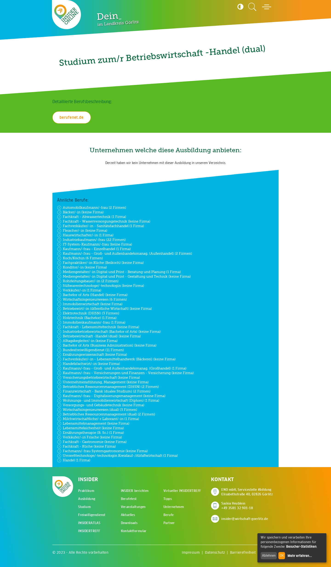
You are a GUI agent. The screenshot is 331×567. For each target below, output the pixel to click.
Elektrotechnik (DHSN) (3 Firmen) (88, 313)
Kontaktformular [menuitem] (134, 531)
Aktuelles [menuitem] (128, 515)
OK (282, 555)
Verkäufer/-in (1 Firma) (79, 290)
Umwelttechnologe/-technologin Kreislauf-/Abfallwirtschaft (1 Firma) (117, 455)
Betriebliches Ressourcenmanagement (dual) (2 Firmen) (106, 414)
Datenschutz (215, 552)
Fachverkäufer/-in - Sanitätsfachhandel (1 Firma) (100, 226)
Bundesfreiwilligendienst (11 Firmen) (90, 350)
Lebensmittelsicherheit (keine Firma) (90, 428)
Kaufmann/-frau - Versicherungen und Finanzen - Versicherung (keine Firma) (125, 373)
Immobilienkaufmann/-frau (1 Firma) (91, 322)
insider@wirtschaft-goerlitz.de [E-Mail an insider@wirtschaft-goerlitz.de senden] (244, 519)
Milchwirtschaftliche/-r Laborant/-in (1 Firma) (98, 419)
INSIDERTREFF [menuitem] (89, 531)
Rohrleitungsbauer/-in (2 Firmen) (88, 281)
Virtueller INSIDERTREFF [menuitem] (182, 491)
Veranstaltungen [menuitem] (133, 507)
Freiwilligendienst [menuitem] (92, 515)
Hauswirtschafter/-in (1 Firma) (85, 235)
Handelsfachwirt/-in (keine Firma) (88, 363)
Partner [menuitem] (169, 523)
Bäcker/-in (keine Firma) (80, 212)
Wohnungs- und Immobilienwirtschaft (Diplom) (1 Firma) (108, 400)
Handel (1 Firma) (73, 460)
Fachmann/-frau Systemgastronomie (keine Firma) (102, 451)
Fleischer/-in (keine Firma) (82, 230)
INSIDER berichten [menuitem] (135, 491)
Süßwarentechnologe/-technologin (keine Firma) (100, 285)
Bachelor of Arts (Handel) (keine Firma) (92, 295)
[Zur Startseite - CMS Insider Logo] (66, 14)
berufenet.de (72, 117)
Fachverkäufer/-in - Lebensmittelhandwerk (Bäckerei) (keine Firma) (116, 359)
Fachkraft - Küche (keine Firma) (86, 446)
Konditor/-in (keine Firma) (82, 267)
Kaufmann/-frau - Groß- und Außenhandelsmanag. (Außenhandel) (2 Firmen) (124, 253)
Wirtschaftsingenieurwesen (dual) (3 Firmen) (97, 409)
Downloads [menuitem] (129, 523)
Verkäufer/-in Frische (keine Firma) (89, 437)
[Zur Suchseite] (252, 7)
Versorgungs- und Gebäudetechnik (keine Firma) (100, 405)
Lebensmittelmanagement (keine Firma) (93, 423)
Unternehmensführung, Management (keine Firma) (103, 382)
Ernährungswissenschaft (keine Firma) (92, 354)
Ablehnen (269, 555)
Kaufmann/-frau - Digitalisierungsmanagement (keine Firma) (111, 396)
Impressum (191, 552)
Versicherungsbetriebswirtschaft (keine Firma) (98, 377)
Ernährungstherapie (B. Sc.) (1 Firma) (90, 432)
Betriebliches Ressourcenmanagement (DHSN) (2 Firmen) (108, 386)
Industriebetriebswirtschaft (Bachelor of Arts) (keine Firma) (109, 331)
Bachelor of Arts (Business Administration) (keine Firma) (107, 345)
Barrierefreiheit (243, 552)
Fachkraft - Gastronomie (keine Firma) (92, 442)
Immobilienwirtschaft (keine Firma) (90, 304)
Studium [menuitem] (84, 507)
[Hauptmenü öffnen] (267, 6)
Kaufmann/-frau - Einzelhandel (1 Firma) (94, 249)
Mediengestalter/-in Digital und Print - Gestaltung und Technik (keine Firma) (124, 276)
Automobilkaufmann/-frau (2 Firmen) (91, 207)
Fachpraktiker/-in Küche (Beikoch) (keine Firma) (100, 262)
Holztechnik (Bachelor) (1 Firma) (87, 318)
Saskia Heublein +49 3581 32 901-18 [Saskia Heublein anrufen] (237, 506)
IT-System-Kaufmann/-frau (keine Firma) (94, 244)
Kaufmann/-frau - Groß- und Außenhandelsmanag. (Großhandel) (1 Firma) (121, 368)
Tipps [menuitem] (167, 499)
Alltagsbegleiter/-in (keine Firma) (87, 341)
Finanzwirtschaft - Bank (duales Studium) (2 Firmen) (104, 391)
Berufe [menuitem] (168, 515)
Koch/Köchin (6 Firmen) (80, 258)
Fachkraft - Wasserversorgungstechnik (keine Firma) (103, 221)
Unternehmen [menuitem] (173, 507)
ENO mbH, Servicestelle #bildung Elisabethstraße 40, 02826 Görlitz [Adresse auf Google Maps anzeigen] (247, 492)
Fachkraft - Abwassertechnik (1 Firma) (91, 216)
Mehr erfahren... (300, 556)
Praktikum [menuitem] (86, 491)
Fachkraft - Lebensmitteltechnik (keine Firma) (98, 327)
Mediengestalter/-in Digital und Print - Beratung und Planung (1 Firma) (119, 272)
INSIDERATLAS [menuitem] (89, 523)
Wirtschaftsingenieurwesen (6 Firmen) (92, 299)
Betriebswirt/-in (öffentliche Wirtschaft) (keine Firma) (104, 308)
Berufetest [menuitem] (129, 499)
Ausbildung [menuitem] (86, 499)
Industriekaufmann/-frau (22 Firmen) (91, 239)
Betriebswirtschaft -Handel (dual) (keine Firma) (99, 336)
